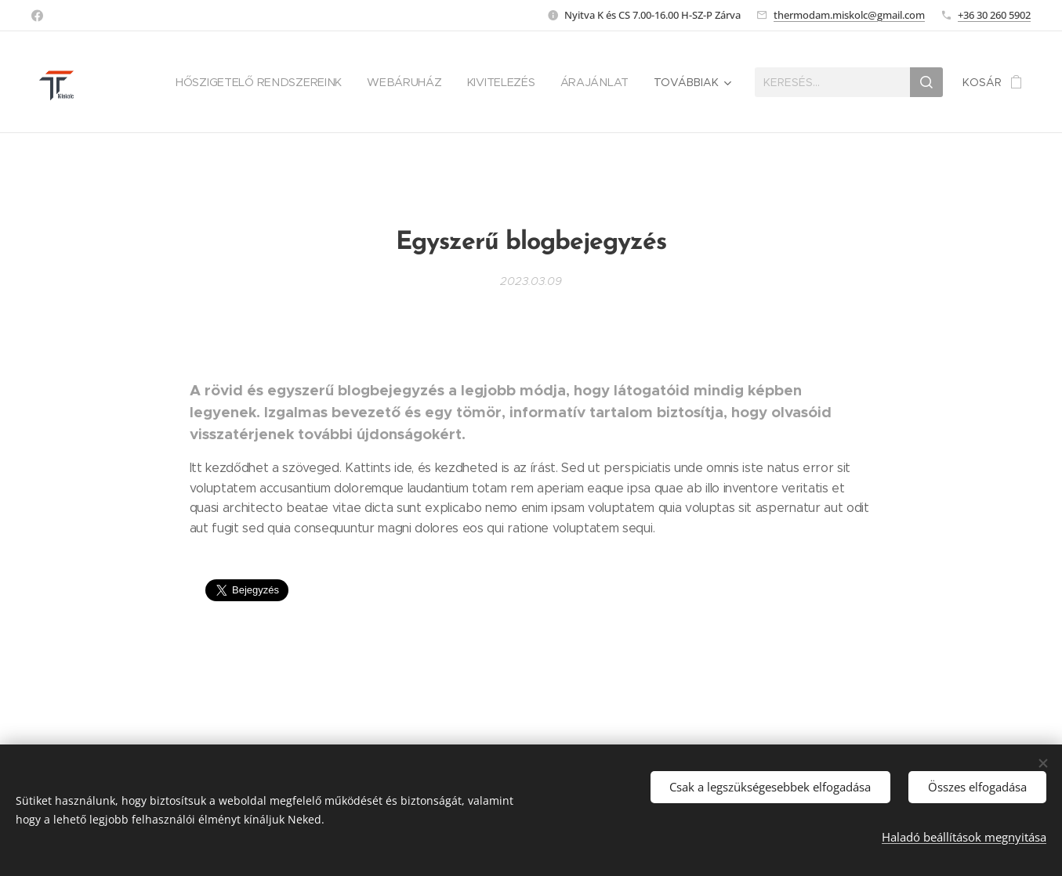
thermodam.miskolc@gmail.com (849, 15)
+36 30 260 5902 (994, 15)
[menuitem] (264, 82)
